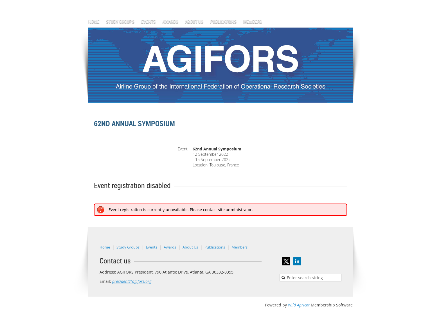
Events (151, 247)
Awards (170, 247)
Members (239, 247)
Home (105, 247)
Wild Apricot (299, 305)
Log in (347, 2)
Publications (214, 247)
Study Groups (128, 247)
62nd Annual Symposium (134, 123)
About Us (190, 247)
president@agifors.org (131, 281)
